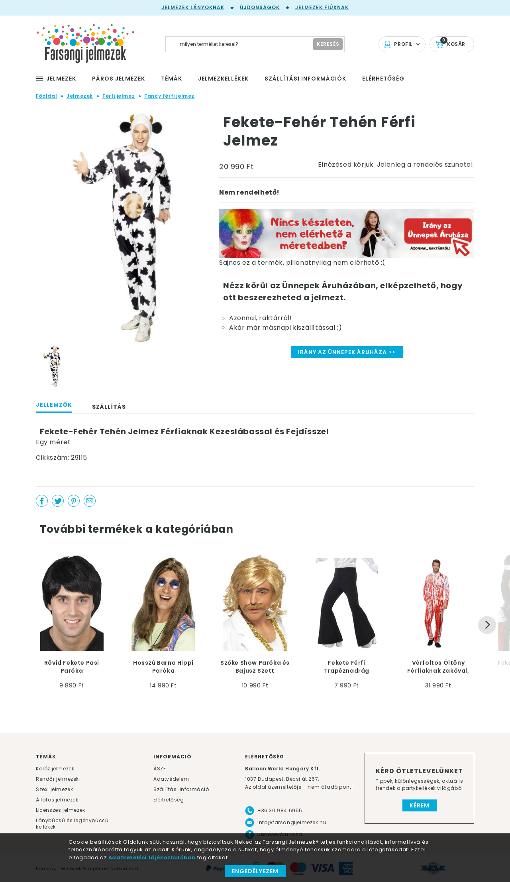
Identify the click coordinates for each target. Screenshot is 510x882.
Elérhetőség (168, 799)
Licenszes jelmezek (60, 810)
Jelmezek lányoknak (192, 7)
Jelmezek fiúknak (322, 7)
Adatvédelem (171, 779)
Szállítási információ (181, 789)
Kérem (420, 805)
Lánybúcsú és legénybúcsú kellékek (72, 823)
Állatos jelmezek (57, 799)
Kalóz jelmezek (55, 768)
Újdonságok (260, 7)
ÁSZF (159, 768)
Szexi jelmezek (54, 789)
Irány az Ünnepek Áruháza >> (347, 352)
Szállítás (109, 407)
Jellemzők (54, 405)
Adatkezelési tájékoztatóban (152, 857)
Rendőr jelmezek (57, 779)
